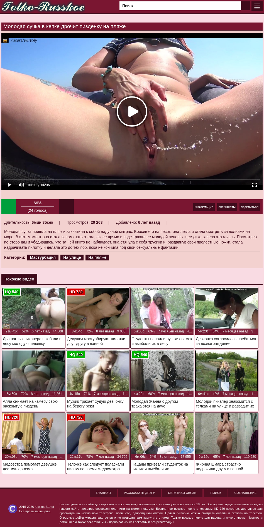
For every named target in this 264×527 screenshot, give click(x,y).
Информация (204, 207)
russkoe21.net (44, 506)
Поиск (215, 492)
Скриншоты (227, 207)
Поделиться (249, 207)
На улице (72, 257)
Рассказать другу (139, 492)
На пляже (97, 257)
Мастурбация (43, 257)
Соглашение (245, 492)
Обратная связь (182, 492)
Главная (103, 492)
